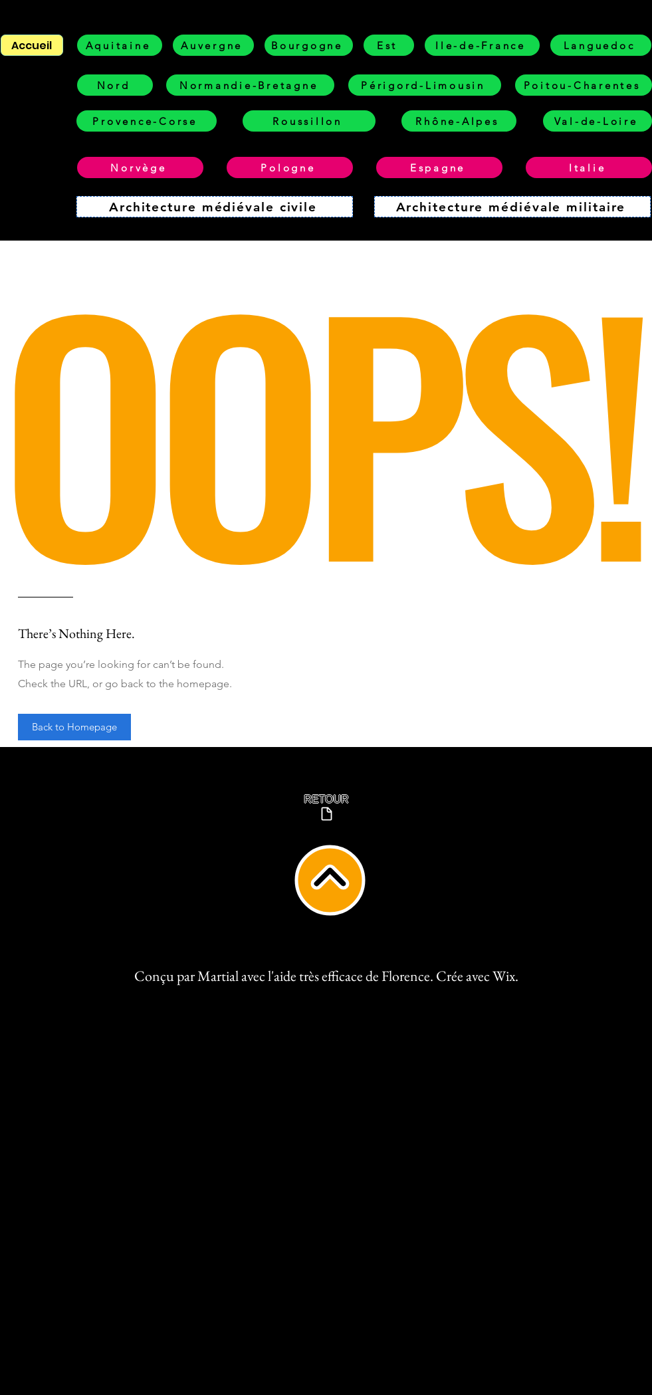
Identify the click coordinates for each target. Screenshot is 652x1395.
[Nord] (115, 85)
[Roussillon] (309, 121)
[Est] (389, 45)
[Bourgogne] (309, 45)
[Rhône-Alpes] (458, 121)
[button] (74, 727)
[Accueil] (32, 45)
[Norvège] (140, 167)
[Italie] (589, 167)
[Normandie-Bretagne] (250, 85)
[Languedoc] (600, 45)
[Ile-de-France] (482, 45)
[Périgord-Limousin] (424, 85)
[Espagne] (439, 167)
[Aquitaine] (119, 45)
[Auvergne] (213, 45)
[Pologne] (290, 167)
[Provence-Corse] (146, 121)
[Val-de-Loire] (597, 121)
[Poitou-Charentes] (583, 85)
